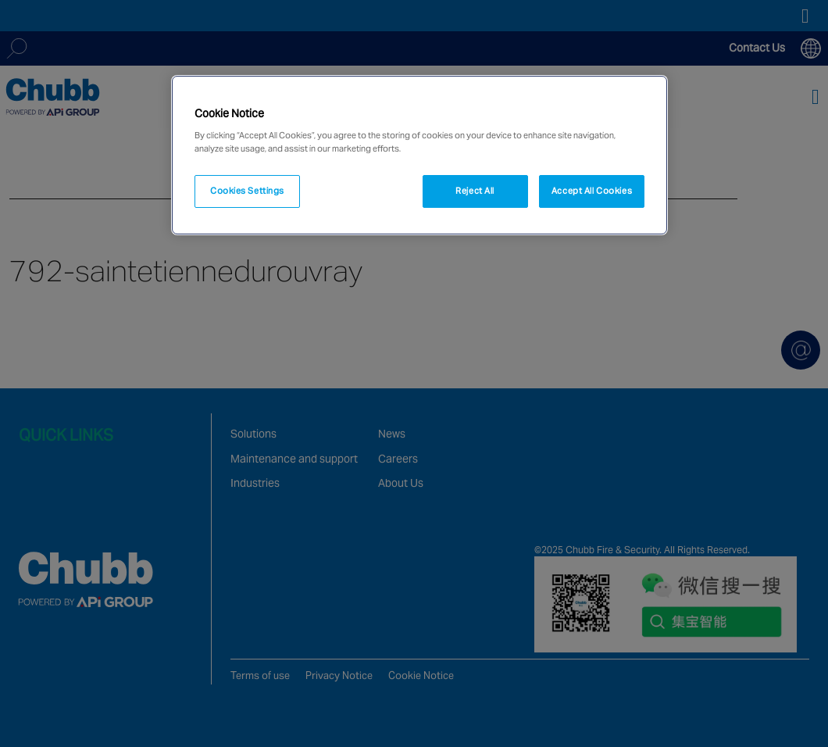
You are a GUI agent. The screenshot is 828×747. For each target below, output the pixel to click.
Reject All (474, 190)
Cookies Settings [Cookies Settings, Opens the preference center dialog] (247, 190)
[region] (419, 155)
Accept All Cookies (591, 190)
